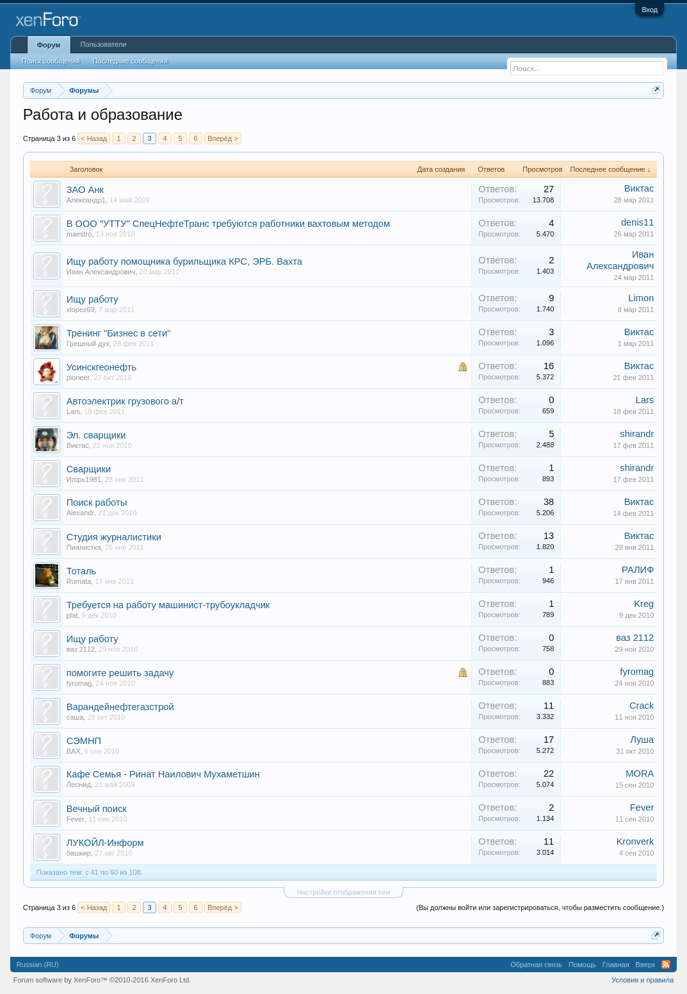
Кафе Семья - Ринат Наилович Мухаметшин (163, 774)
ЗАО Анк (85, 190)
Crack (641, 705)
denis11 (637, 222)
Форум (49, 45)
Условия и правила (642, 980)
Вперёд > (222, 138)
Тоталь (82, 571)
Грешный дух (88, 343)
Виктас (639, 188)
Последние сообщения (130, 61)
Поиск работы (97, 502)
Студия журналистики (114, 537)
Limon (641, 298)
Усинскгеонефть (101, 367)
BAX (74, 751)
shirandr (637, 434)
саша (75, 717)
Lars (73, 411)
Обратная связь (536, 964)
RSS (665, 964)
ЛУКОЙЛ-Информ (105, 843)
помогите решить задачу (120, 673)
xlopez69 (81, 309)
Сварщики (89, 469)
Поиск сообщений (51, 61)
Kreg (644, 604)
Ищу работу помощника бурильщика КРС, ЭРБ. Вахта (184, 261)
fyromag (79, 683)
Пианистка (84, 547)
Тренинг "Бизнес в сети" (119, 333)
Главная (615, 964)
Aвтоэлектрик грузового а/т (125, 401)
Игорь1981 (84, 479)
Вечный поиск (97, 809)
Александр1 (86, 200)
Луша (642, 739)
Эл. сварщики (96, 435)
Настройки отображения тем (344, 892)
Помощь (582, 964)
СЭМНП (84, 741)
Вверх (646, 964)
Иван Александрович (101, 272)
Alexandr (80, 513)
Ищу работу (92, 299)
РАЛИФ (638, 570)
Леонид (79, 784)
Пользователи (104, 44)
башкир (79, 853)
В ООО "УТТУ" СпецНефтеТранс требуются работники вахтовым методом (228, 224)
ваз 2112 (81, 649)
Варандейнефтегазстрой (120, 707)
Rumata (79, 581)
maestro (79, 234)
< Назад (94, 138)
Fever (76, 819)
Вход (650, 9)
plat (72, 615)
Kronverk (635, 841)
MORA (640, 773)
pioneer (78, 377)
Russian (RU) (38, 964)
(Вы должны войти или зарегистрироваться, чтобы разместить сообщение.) (540, 907)
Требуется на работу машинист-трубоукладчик (168, 605)
